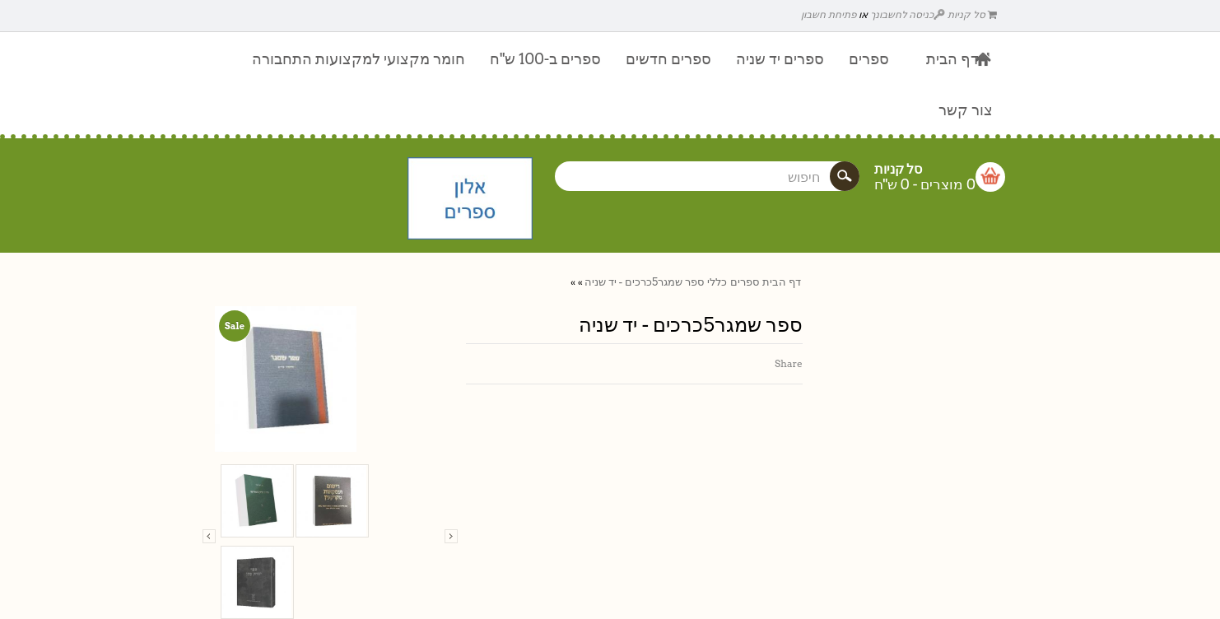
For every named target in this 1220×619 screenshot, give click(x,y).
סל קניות (972, 14)
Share (789, 363)
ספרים (744, 282)
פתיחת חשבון (828, 14)
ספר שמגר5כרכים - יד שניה (644, 282)
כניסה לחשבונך (908, 14)
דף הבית (781, 282)
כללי (717, 282)
